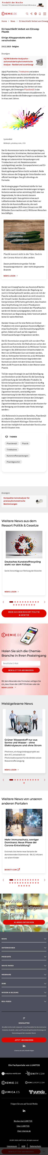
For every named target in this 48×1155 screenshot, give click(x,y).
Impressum (12, 1146)
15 (21, 604)
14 (19, 604)
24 (19, 885)
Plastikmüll (29, 89)
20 (34, 604)
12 (13, 604)
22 (35, 883)
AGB (23, 1146)
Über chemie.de (24, 1131)
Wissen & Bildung (10, 992)
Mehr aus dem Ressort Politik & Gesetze (24, 613)
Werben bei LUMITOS (23, 1121)
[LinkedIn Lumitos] (24, 1110)
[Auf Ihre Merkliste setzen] (40, 14)
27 (26, 885)
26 (24, 885)
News (4, 939)
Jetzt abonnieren (24, 1040)
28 (29, 885)
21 (33, 883)
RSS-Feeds (6, 1001)
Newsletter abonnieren (21, 670)
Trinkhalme (24, 71)
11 (38, 602)
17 (26, 604)
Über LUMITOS (23, 1126)
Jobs (4, 983)
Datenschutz (35, 1146)
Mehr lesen (9, 687)
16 (24, 604)
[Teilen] (31, 13)
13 (16, 604)
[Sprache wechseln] (35, 13)
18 (29, 604)
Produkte (6, 957)
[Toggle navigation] (44, 14)
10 (35, 602)
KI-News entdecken (24, 922)
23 (38, 883)
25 (21, 885)
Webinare (6, 975)
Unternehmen (8, 948)
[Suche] (27, 13)
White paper (8, 966)
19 (31, 604)
